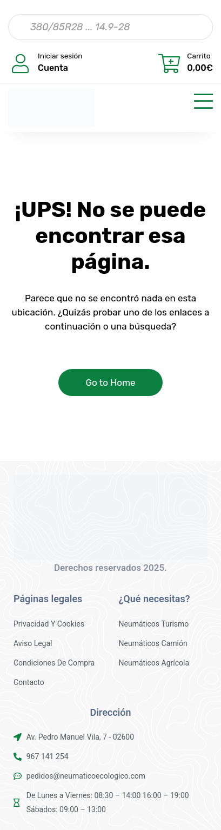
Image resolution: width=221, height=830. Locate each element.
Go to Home (110, 382)
